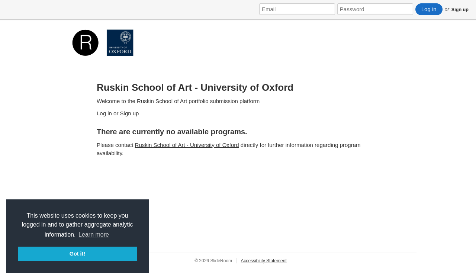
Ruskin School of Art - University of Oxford (195, 87)
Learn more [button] (93, 234)
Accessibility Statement (263, 260)
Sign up (460, 9)
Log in (429, 9)
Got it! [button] (77, 254)
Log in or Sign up (118, 113)
